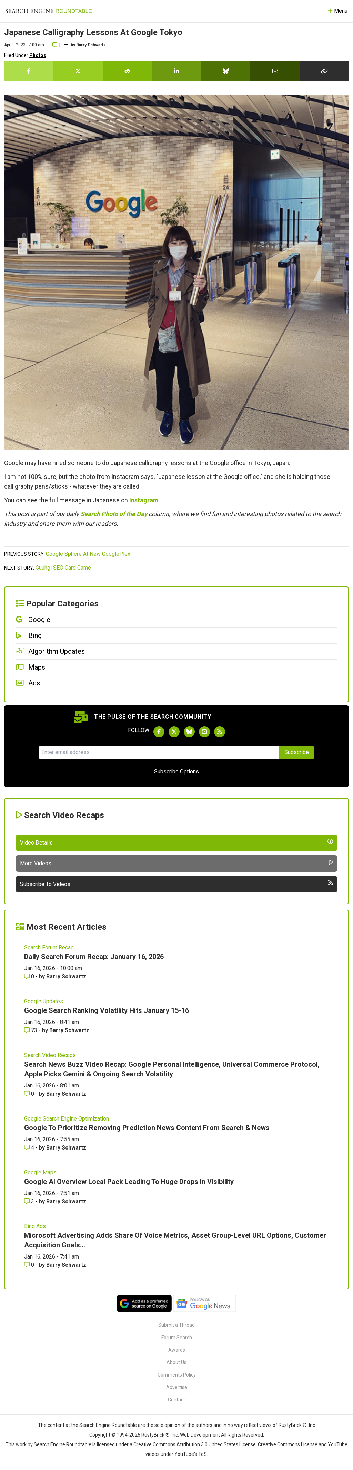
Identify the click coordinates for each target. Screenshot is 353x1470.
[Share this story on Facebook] (28, 71)
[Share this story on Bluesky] (225, 71)
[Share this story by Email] (275, 71)
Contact (176, 1399)
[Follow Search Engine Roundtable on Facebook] (158, 731)
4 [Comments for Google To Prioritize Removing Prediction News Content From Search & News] (30, 1147)
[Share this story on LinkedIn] (176, 71)
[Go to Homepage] (49, 11)
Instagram (144, 500)
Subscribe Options (176, 771)
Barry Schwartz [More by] (91, 44)
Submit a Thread (176, 1325)
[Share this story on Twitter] (78, 71)
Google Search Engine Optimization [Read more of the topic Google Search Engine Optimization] (66, 1118)
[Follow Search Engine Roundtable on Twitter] (174, 731)
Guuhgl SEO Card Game (63, 567)
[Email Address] (159, 752)
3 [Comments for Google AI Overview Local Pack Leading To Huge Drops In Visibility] (30, 1201)
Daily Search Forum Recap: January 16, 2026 (94, 957)
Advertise (176, 1387)
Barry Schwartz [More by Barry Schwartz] (66, 976)
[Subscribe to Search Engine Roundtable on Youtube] (204, 731)
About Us (176, 1362)
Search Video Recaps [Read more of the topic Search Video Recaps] (50, 1055)
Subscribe (296, 752)
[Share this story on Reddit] (127, 71)
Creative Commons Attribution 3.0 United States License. (195, 1444)
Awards (176, 1350)
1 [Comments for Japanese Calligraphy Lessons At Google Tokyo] (56, 45)
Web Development (200, 1435)
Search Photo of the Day (113, 513)
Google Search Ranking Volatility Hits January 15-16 (106, 1010)
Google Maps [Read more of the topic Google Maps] (40, 1172)
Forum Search (176, 1337)
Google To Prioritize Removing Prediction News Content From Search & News (147, 1128)
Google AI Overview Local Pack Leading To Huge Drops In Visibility (129, 1181)
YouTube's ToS (190, 1454)
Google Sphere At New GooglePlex (88, 554)
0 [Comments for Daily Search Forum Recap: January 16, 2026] (30, 976)
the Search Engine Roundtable (104, 1425)
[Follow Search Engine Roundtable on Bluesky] (189, 731)
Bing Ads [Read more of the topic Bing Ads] (35, 1226)
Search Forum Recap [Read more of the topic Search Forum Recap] (49, 947)
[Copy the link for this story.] (324, 71)
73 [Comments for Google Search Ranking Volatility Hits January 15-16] (31, 1030)
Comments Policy (177, 1375)
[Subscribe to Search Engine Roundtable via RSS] (219, 731)
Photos (37, 55)
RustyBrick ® (155, 1435)
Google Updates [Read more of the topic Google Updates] (43, 1001)
